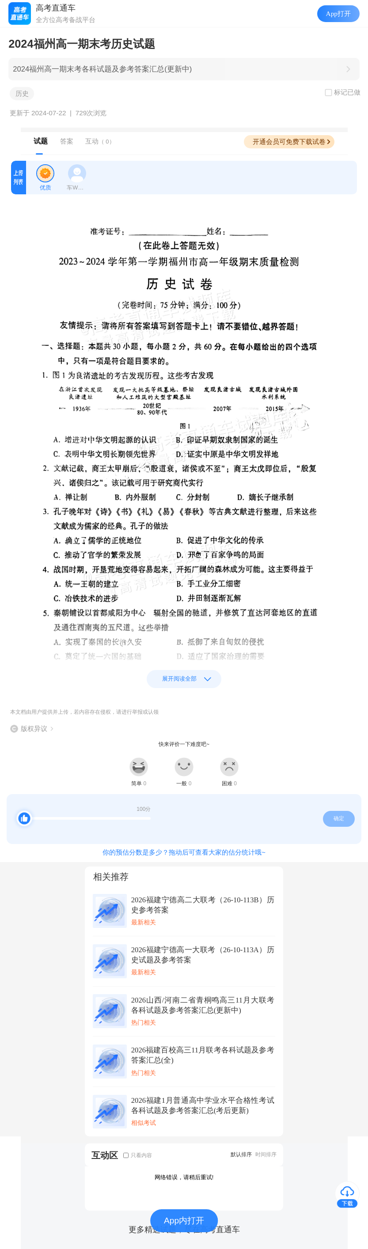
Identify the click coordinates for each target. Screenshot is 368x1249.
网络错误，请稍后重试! (184, 1177)
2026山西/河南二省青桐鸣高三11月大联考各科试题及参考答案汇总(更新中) (202, 1005)
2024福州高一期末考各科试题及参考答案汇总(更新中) (102, 69)
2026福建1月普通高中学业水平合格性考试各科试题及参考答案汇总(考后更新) (202, 1105)
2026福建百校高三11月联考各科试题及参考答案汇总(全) (202, 1055)
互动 (100, 141)
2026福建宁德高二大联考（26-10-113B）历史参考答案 (202, 905)
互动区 (104, 1155)
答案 (66, 141)
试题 (41, 141)
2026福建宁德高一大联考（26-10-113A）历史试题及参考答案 (202, 955)
